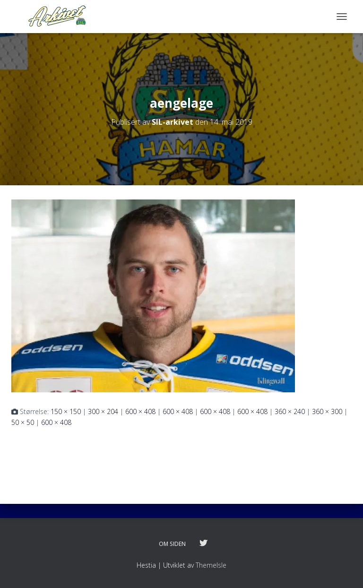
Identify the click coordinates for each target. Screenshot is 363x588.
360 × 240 (290, 411)
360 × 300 (327, 411)
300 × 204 (103, 411)
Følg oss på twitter (203, 543)
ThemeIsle (211, 565)
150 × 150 (66, 411)
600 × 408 (140, 411)
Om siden (172, 544)
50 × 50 (22, 422)
